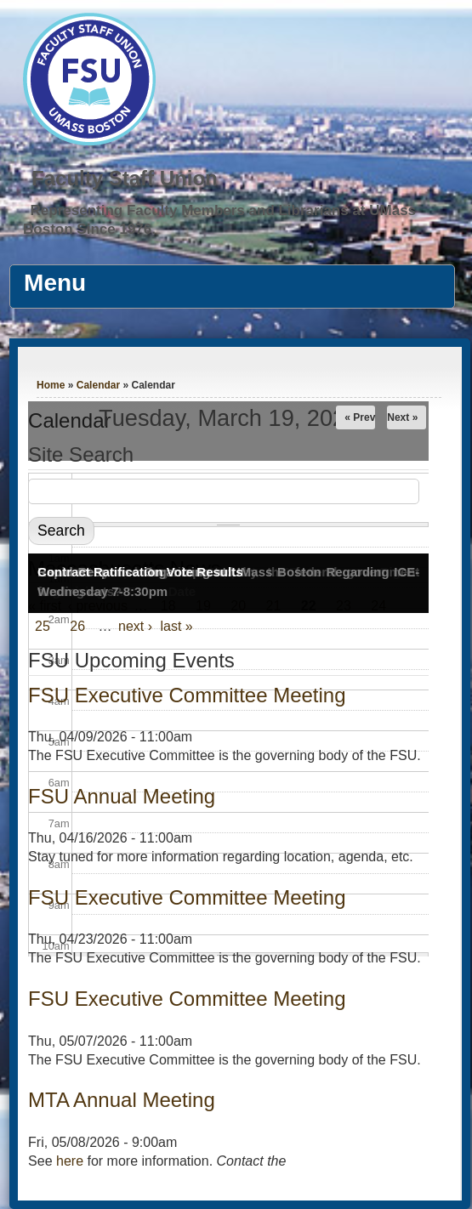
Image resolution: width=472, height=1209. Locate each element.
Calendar (98, 385)
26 (77, 626)
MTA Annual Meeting (121, 1099)
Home (51, 385)
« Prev (359, 417)
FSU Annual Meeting (121, 796)
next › (135, 626)
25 (42, 626)
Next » (402, 417)
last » (177, 626)
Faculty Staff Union (124, 178)
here (69, 1161)
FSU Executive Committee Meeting (186, 998)
